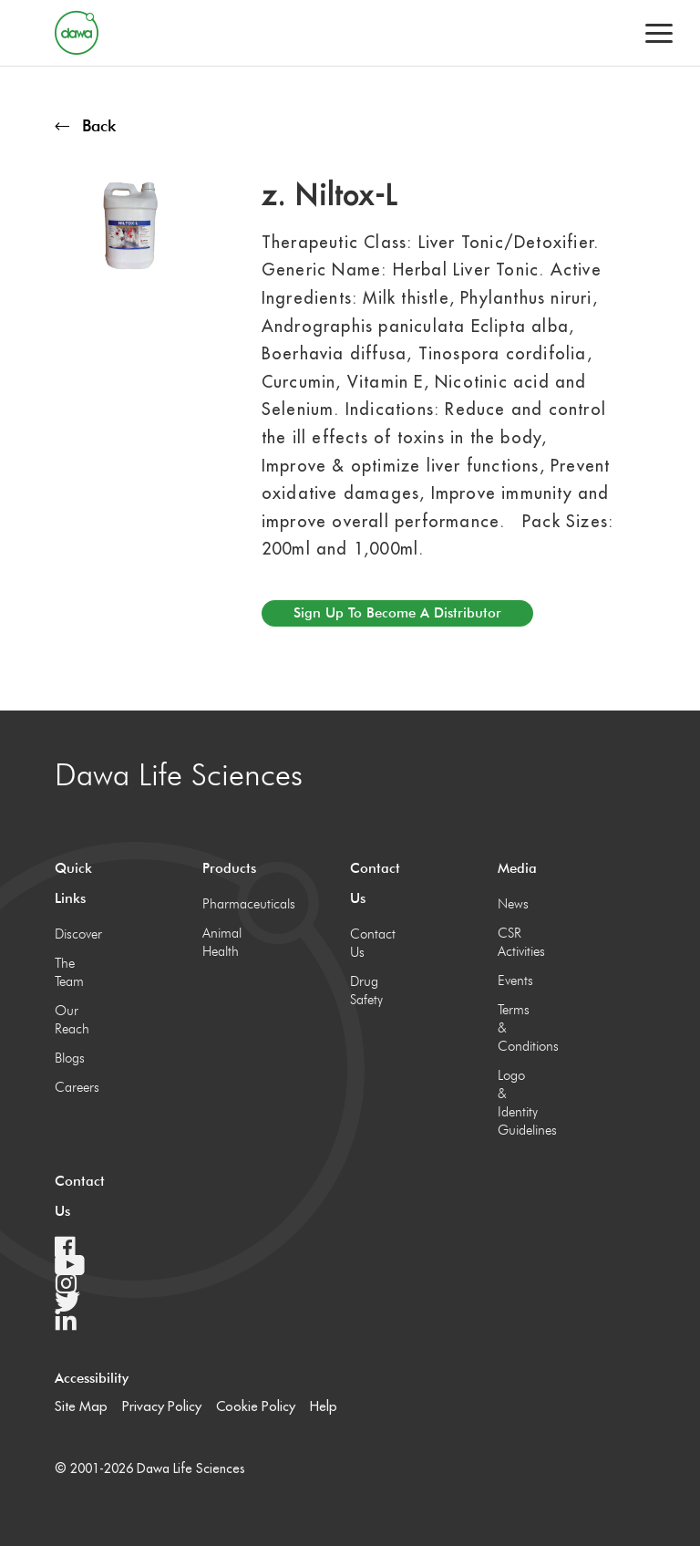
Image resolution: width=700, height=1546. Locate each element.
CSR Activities (516, 942)
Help (323, 1406)
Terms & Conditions (516, 1027)
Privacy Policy (161, 1406)
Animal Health (221, 942)
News (513, 904)
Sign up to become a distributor (397, 613)
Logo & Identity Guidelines (516, 1102)
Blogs (70, 1058)
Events (515, 980)
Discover (73, 934)
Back (85, 125)
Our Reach (72, 1019)
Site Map (81, 1406)
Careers (73, 1087)
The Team (69, 972)
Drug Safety (366, 990)
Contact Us (368, 943)
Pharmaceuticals (221, 904)
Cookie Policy (255, 1406)
